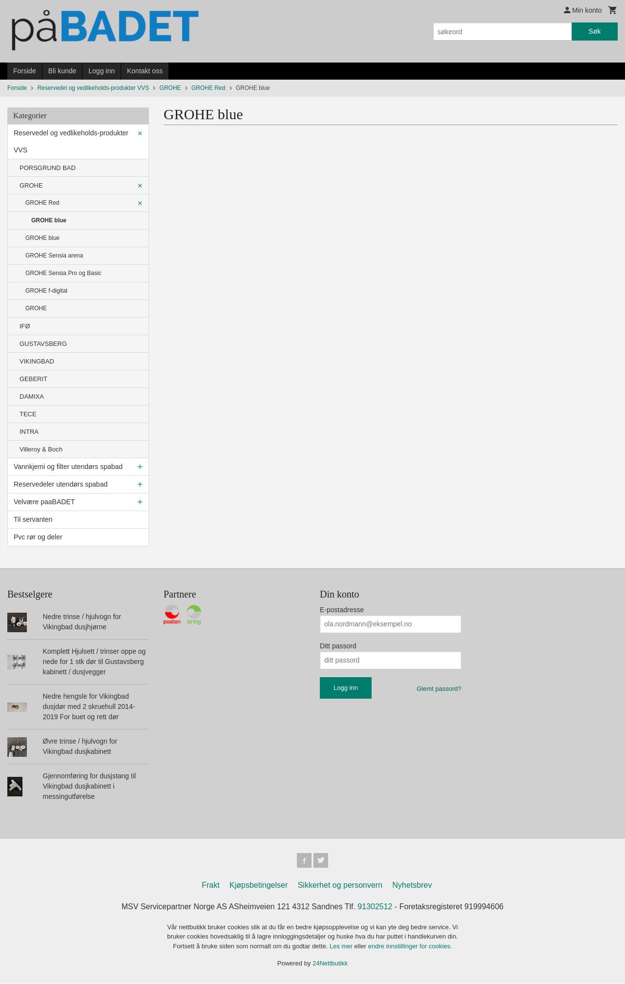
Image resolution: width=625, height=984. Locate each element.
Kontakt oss (145, 71)
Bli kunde (62, 71)
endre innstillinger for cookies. (410, 947)
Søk (594, 31)
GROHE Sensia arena (54, 255)
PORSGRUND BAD (48, 167)
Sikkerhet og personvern (340, 886)
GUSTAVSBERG (43, 343)
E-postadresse (342, 610)
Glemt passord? (439, 688)
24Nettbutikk (330, 964)
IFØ (25, 326)
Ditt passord (338, 646)
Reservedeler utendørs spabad (60, 484)
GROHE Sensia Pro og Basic (63, 273)
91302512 (374, 907)
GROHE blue (48, 220)
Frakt (210, 886)
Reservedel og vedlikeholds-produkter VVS (71, 141)
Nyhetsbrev (412, 886)
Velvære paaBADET (44, 502)
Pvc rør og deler (38, 537)
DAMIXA (32, 396)
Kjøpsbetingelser (258, 886)
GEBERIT (33, 379)
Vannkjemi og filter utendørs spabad (68, 467)
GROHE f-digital (46, 290)
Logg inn (101, 71)
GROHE (31, 185)
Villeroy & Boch (41, 449)
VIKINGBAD (37, 361)
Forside (24, 71)
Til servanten (33, 519)
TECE (28, 414)
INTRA (29, 431)
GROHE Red (42, 202)
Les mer (342, 947)
